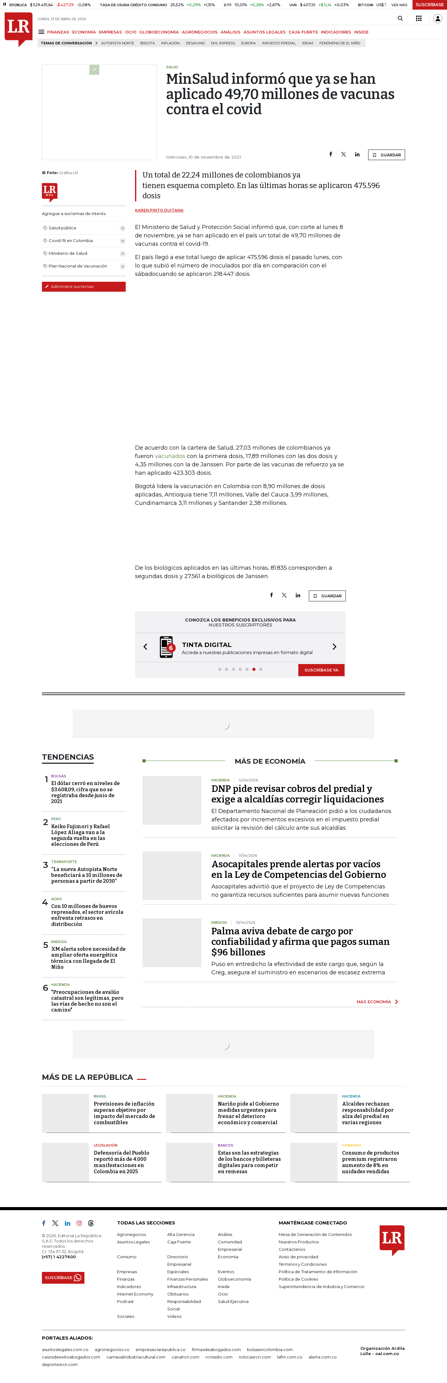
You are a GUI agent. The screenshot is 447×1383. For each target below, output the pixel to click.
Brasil (100, 1096)
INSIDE (361, 31)
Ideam (307, 43)
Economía (228, 1256)
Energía (59, 942)
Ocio (223, 1293)
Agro (56, 899)
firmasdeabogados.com (216, 1349)
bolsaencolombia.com (270, 1349)
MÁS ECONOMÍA (374, 1001)
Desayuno (195, 43)
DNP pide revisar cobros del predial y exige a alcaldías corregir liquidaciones (297, 794)
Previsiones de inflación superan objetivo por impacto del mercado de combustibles (124, 1113)
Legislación (105, 1145)
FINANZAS (58, 31)
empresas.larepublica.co (161, 1349)
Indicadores (129, 1286)
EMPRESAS (110, 31)
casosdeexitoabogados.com (71, 1356)
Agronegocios (131, 1234)
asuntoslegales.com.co (65, 1349)
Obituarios (177, 1293)
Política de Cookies (298, 1279)
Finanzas (125, 1279)
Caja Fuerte (179, 1241)
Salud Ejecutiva (233, 1301)
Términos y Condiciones (303, 1264)
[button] (143, 647)
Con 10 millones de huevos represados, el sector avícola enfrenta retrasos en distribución (87, 915)
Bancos (225, 1145)
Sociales (125, 1316)
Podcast (125, 1301)
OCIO (130, 31)
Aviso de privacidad (298, 1256)
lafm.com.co (289, 1356)
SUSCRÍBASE (430, 4)
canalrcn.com (185, 1356)
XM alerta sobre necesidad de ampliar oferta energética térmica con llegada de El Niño (88, 958)
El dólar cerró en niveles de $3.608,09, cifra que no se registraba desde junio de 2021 (85, 792)
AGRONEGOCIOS (200, 31)
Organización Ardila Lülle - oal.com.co (382, 1351)
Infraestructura (181, 1286)
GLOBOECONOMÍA (159, 31)
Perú (56, 819)
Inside (224, 1286)
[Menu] (42, 32)
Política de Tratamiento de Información (318, 1271)
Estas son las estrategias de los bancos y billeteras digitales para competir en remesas (249, 1162)
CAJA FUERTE (303, 31)
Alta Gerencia (181, 1234)
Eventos (226, 1271)
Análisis (225, 1234)
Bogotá (147, 43)
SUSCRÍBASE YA (321, 669)
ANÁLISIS (231, 31)
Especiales (178, 1271)
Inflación (170, 43)
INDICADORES (336, 31)
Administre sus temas (69, 286)
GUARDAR (386, 154)
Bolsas (58, 776)
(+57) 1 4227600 (59, 1256)
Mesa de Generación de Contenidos (315, 1234)
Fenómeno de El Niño (339, 43)
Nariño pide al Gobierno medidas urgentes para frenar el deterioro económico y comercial (248, 1113)
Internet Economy (135, 1293)
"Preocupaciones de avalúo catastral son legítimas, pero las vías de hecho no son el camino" (87, 1001)
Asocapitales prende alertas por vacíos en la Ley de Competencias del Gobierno (298, 869)
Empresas (127, 1271)
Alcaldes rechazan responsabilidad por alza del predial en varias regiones (368, 1113)
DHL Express (223, 43)
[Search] (400, 19)
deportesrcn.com (60, 1364)
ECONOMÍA (84, 31)
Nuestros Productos (299, 1241)
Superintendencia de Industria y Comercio (321, 1286)
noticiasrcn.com (255, 1356)
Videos (174, 1316)
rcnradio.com (219, 1356)
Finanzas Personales (187, 1279)
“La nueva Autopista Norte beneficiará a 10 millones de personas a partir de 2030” (86, 875)
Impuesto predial (279, 43)
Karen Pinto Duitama (159, 210)
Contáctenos (292, 1249)
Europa (248, 43)
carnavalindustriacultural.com (135, 1356)
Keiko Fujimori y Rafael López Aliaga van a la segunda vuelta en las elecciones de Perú (80, 835)
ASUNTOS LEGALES (265, 31)
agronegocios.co (112, 1349)
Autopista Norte (117, 43)
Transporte (64, 862)
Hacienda (60, 984)
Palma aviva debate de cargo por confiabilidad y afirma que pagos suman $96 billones (300, 942)
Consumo (351, 1145)
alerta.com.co (323, 1356)
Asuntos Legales (133, 1241)
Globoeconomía (234, 1279)
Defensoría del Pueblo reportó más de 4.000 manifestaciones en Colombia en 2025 (121, 1162)
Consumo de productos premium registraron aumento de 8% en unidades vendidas (370, 1162)
